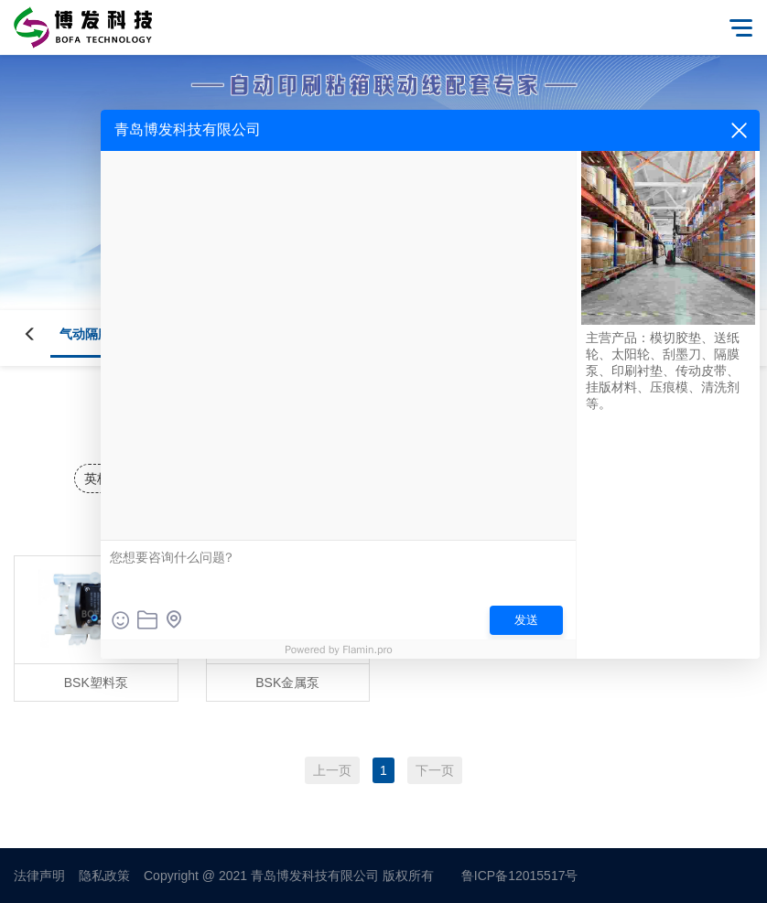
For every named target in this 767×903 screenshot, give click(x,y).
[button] (41, 334)
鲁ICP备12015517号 (519, 875)
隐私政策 (104, 875)
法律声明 (39, 875)
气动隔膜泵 (91, 334)
